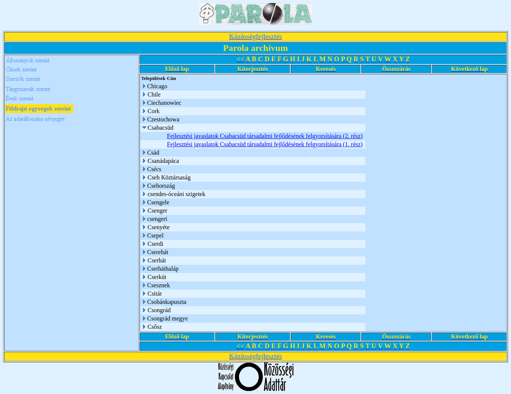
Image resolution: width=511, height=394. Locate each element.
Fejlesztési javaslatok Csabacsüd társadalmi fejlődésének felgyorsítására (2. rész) (265, 136)
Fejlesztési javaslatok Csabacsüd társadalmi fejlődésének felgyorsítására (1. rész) (265, 144)
